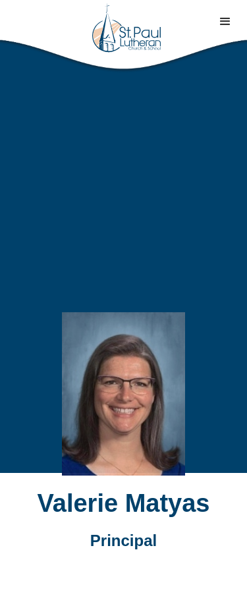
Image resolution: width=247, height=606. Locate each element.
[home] (124, 28)
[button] (225, 21)
